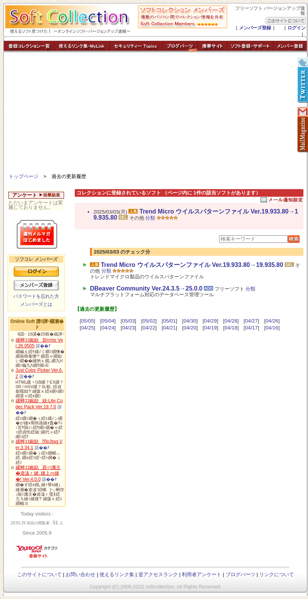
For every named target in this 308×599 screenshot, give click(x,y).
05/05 (87, 321)
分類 (150, 218)
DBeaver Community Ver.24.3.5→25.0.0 (146, 288)
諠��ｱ (43, 346)
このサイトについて (39, 574)
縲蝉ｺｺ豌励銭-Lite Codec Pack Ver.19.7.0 (39, 404)
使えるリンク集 (116, 574)
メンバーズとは (36, 304)
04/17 (251, 328)
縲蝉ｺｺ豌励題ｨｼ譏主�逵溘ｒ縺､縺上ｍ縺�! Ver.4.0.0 (38, 473)
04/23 (128, 328)
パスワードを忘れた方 (36, 296)
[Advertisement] (156, 114)
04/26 (272, 321)
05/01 (169, 321)
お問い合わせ (80, 574)
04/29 (210, 321)
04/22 (149, 328)
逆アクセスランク (158, 574)
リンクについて (276, 574)
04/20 (190, 328)
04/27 (251, 321)
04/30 (190, 321)
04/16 (272, 328)
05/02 (149, 321)
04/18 (231, 328)
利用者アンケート (201, 574)
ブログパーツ (240, 574)
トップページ (23, 176)
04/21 (169, 328)
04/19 (210, 328)
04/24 (107, 328)
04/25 (87, 328)
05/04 (107, 321)
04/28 (231, 321)
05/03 (128, 321)
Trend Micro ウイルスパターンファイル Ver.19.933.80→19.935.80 (195, 214)
